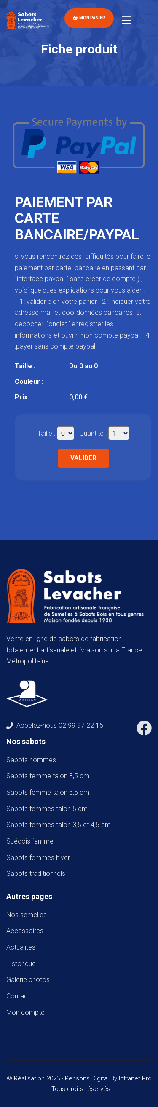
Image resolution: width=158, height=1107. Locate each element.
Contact (18, 996)
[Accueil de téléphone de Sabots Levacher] (29, 20)
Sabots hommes (32, 760)
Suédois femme (31, 841)
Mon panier (89, 18)
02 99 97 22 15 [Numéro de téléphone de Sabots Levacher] (81, 725)
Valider (83, 458)
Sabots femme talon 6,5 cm (49, 792)
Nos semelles (26, 915)
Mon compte (25, 1013)
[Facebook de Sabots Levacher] (144, 731)
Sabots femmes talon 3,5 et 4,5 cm (60, 825)
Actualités (20, 947)
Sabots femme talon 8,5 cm (49, 776)
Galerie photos (28, 980)
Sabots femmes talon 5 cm (48, 809)
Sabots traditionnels (37, 874)
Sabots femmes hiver (39, 858)
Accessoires (24, 931)
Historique (21, 964)
